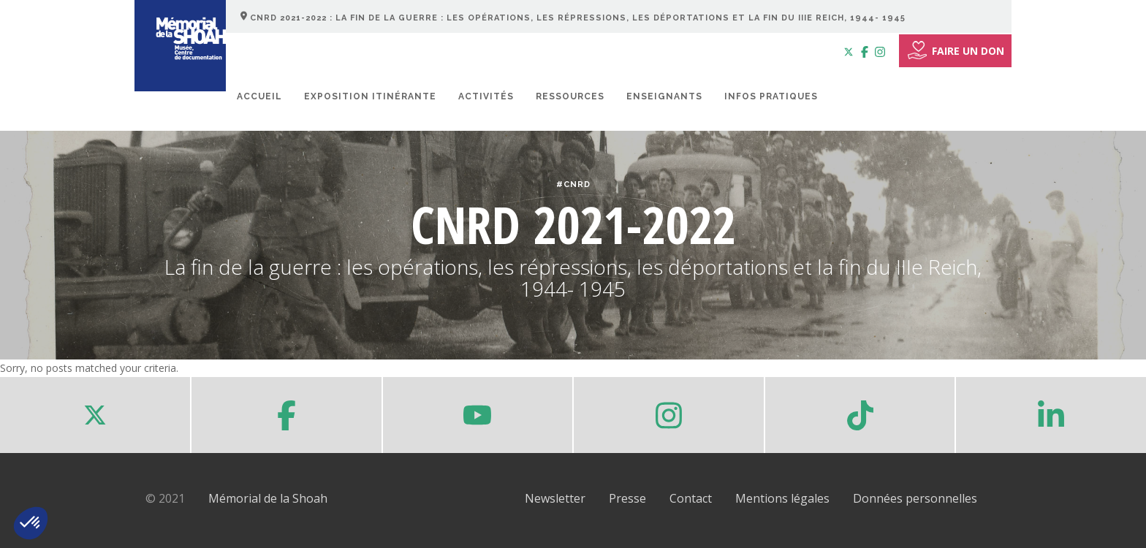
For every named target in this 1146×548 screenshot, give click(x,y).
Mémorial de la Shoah (267, 498)
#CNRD (573, 184)
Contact (690, 498)
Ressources (570, 96)
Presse (627, 498)
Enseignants (664, 96)
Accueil (259, 96)
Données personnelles (915, 498)
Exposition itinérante (370, 96)
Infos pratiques (771, 96)
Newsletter (555, 498)
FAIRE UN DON (955, 50)
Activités (486, 96)
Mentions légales (782, 498)
